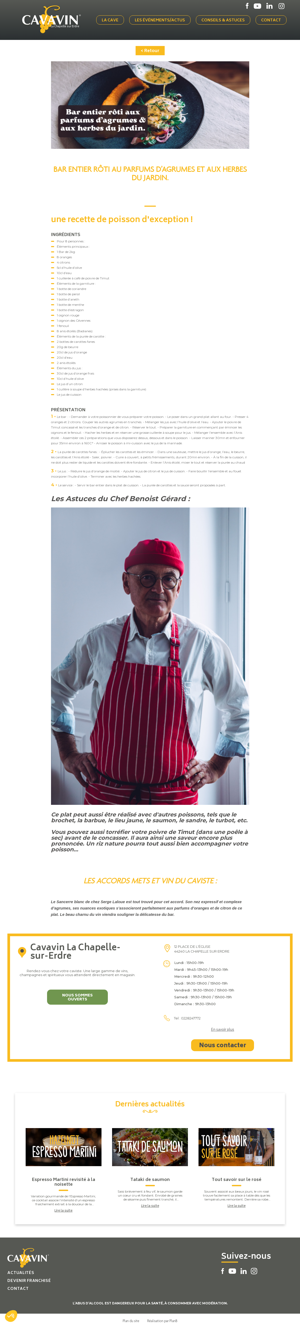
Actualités (20, 1270)
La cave (113, 19)
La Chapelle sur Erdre (71, 25)
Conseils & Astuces (226, 19)
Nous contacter (222, 1043)
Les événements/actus (163, 19)
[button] (11, 1316)
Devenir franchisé (29, 1278)
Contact (274, 19)
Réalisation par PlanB (162, 1318)
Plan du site (131, 1318)
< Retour (150, 48)
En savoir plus (222, 1027)
